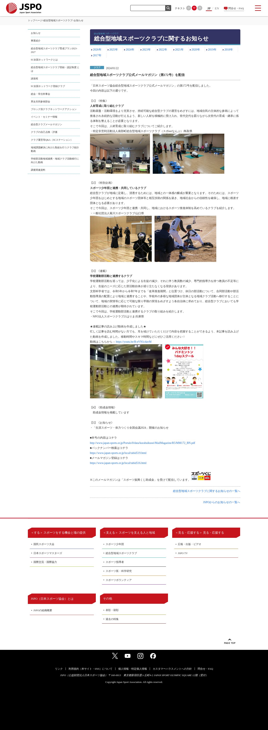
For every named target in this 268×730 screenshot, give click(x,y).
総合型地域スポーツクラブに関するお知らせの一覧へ (206, 491)
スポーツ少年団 (115, 544)
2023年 (146, 49)
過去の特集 (112, 619)
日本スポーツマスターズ (47, 553)
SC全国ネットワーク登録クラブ (48, 86)
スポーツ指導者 (115, 561)
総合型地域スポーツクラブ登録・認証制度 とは (55, 69)
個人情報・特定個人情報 (132, 668)
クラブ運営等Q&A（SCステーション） (52, 139)
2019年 (212, 49)
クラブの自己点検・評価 (44, 132)
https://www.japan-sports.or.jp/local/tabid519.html (118, 452)
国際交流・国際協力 (45, 561)
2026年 (97, 49)
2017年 (97, 55)
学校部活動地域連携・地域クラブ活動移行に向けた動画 (55, 160)
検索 (168, 8)
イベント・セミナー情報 (44, 116)
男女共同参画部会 (40, 101)
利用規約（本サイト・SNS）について (90, 668)
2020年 (196, 49)
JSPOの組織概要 (42, 610)
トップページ (35, 20)
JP (209, 8)
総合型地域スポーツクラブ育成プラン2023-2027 (54, 50)
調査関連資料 (38, 170)
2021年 (179, 49)
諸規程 (34, 78)
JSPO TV (183, 553)
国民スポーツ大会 (43, 544)
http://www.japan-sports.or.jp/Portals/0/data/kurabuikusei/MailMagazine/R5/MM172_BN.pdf (142, 442)
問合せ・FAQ (236, 8)
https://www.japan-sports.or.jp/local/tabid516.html (118, 462)
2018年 (229, 49)
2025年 (113, 49)
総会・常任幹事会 (40, 94)
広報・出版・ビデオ (189, 544)
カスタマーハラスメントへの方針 (172, 668)
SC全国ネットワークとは (44, 59)
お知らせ (35, 33)
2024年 (130, 49)
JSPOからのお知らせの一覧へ (221, 502)
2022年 (163, 49)
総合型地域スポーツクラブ (57, 20)
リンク (59, 668)
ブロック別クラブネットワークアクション (54, 109)
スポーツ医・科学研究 (119, 570)
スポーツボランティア (119, 580)
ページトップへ (229, 641)
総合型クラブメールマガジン (46, 124)
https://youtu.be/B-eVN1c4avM (134, 341)
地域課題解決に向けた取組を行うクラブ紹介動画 (55, 149)
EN (217, 8)
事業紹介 (35, 40)
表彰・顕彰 (112, 610)
